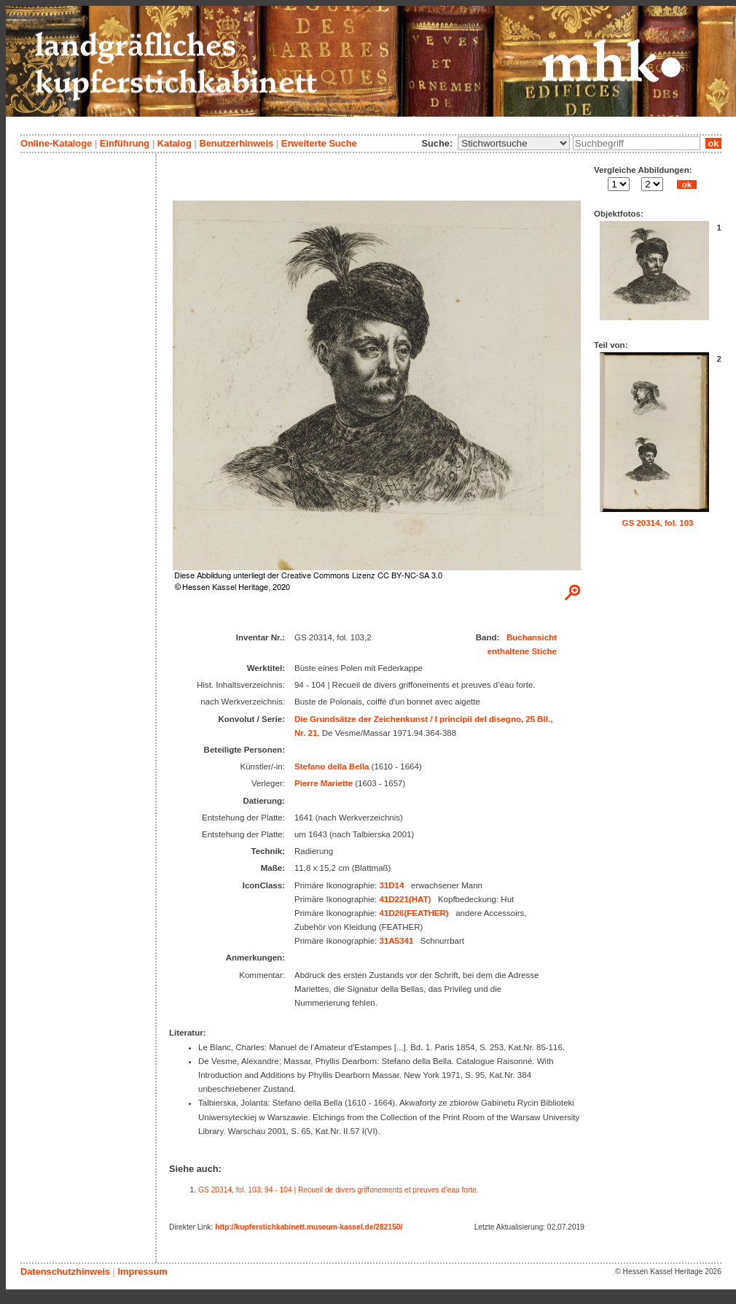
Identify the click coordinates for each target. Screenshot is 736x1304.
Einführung (124, 143)
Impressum (142, 1271)
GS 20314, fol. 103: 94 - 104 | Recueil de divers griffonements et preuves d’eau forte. (338, 1190)
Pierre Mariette (323, 783)
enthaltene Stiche (522, 651)
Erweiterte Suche (319, 143)
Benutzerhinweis (236, 143)
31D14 (391, 885)
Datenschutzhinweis (65, 1271)
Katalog (174, 143)
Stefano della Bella (331, 766)
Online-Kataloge (56, 143)
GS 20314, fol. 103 (658, 523)
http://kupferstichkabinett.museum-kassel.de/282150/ (308, 1227)
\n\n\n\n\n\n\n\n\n (514, 143)
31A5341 (396, 940)
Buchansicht (531, 637)
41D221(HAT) (405, 899)
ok (713, 143)
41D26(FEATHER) (413, 913)
